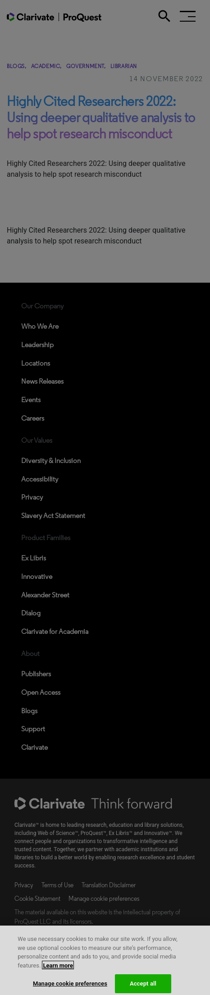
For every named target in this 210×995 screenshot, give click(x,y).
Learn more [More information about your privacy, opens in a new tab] (58, 968)
